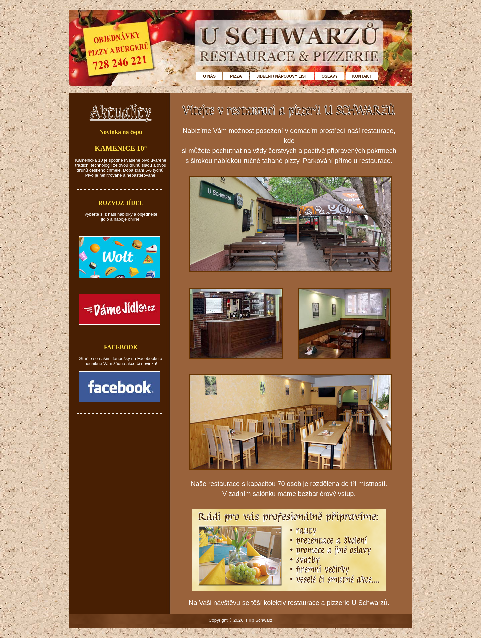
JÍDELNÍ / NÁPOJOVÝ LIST (281, 76)
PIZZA (236, 76)
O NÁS (209, 76)
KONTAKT (362, 76)
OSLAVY (330, 76)
